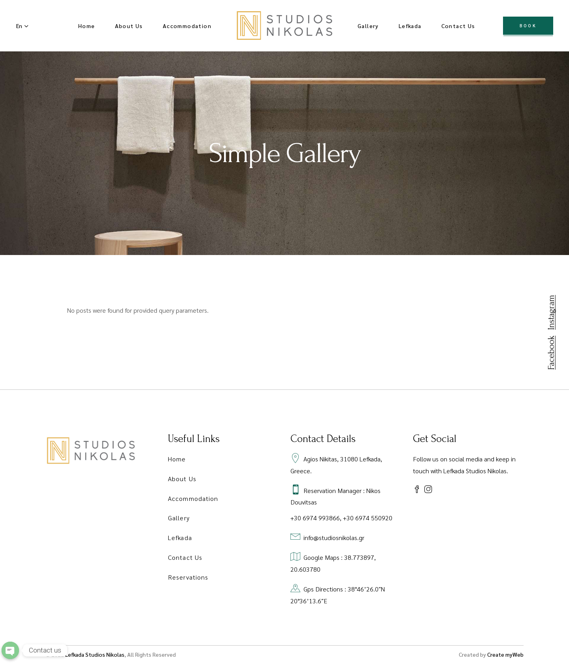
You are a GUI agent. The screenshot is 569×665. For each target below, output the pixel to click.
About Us (182, 478)
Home (177, 459)
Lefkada (180, 537)
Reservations (188, 577)
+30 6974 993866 (315, 518)
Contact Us (185, 557)
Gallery (179, 518)
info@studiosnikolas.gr (333, 537)
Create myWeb (505, 654)
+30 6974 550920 (367, 518)
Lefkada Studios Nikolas (94, 654)
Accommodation (193, 498)
